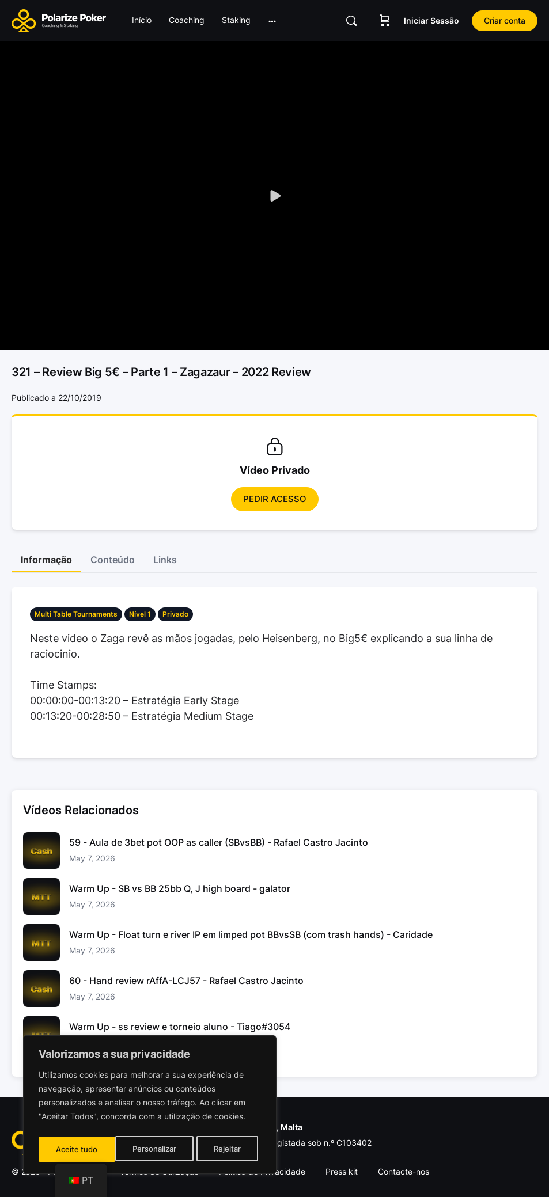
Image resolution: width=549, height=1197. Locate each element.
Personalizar (77, 1149)
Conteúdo (112, 559)
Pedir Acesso (274, 498)
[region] (150, 1106)
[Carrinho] (384, 20)
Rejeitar (151, 1149)
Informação (46, 559)
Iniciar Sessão (431, 20)
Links (165, 559)
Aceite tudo (223, 1149)
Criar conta (504, 20)
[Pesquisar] (351, 21)
